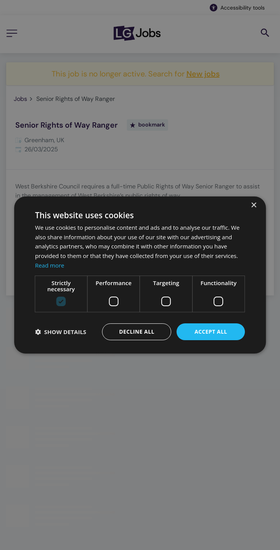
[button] (60, 331)
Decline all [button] (136, 331)
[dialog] (140, 275)
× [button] (253, 205)
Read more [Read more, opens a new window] (50, 265)
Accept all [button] (210, 331)
